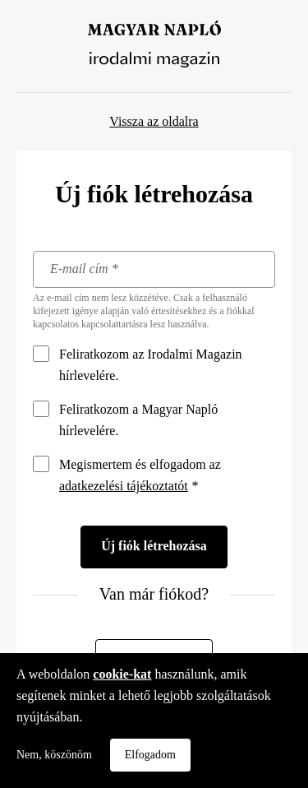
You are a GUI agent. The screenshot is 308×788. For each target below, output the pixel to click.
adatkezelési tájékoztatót (123, 486)
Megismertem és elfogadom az (140, 475)
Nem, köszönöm (54, 755)
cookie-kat (122, 674)
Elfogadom (150, 755)
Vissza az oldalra (153, 121)
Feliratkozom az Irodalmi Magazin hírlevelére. (150, 364)
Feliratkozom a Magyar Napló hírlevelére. (138, 420)
